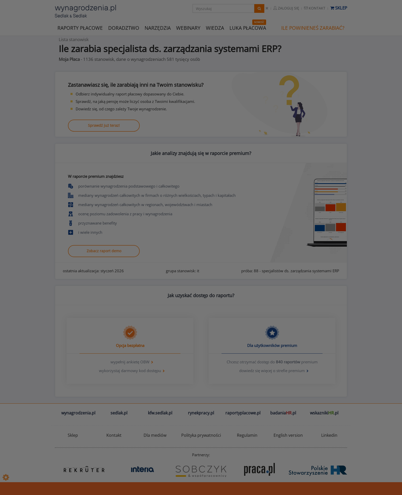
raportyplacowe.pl (242, 413)
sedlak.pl (118, 413)
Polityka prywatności (201, 435)
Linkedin (329, 435)
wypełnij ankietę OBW (129, 361)
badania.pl (283, 413)
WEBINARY (188, 28)
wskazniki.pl (324, 413)
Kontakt (314, 8)
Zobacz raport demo (104, 250)
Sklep (338, 8)
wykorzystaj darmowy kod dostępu (130, 370)
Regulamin (247, 435)
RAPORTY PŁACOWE (80, 28)
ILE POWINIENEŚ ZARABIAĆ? (312, 28)
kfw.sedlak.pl (160, 413)
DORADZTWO (123, 28)
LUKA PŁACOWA (247, 28)
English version (288, 435)
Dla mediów (155, 435)
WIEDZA (215, 28)
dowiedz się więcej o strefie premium (272, 370)
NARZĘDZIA (158, 28)
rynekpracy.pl (201, 413)
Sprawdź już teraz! (104, 125)
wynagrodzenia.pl (78, 413)
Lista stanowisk (74, 39)
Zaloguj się (286, 8)
